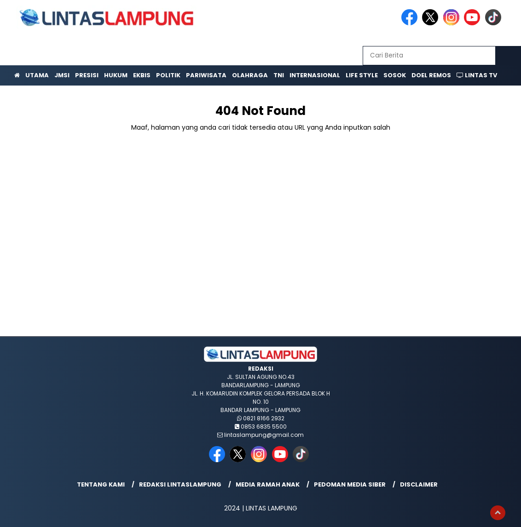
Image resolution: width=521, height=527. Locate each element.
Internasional (314, 75)
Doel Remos (431, 75)
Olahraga (250, 75)
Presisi (86, 75)
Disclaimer (419, 484)
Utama (37, 75)
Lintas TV (477, 75)
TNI (278, 75)
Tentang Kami (101, 484)
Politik (168, 75)
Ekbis (142, 75)
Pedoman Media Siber (350, 484)
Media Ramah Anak (268, 484)
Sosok (394, 75)
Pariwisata (206, 75)
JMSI (61, 75)
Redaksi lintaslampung (180, 484)
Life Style (362, 75)
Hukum (115, 75)
